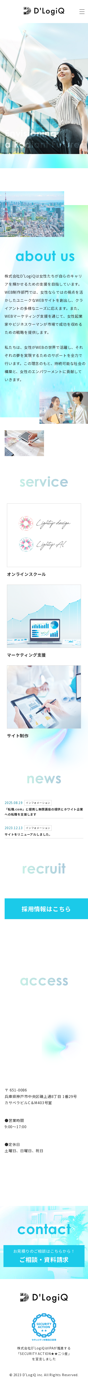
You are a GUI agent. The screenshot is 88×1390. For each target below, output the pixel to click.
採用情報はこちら (46, 908)
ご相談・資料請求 (44, 1256)
